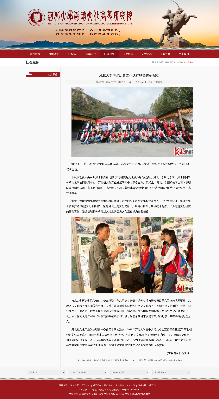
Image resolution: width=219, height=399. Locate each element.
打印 (150, 82)
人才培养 (147, 54)
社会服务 (109, 54)
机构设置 (54, 54)
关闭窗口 (158, 82)
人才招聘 (128, 54)
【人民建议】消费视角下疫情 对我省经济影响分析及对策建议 (160, 360)
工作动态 (72, 54)
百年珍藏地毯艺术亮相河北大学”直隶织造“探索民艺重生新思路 (105, 360)
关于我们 (184, 54)
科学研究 (91, 54)
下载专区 (165, 54)
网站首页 (35, 54)
